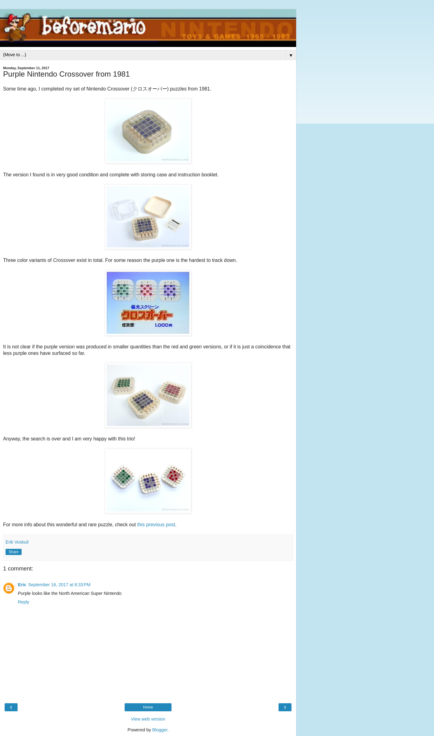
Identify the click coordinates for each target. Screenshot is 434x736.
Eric (22, 584)
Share (14, 552)
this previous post (156, 524)
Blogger (159, 729)
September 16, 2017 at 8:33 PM (59, 584)
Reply (23, 601)
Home (148, 707)
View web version (148, 719)
